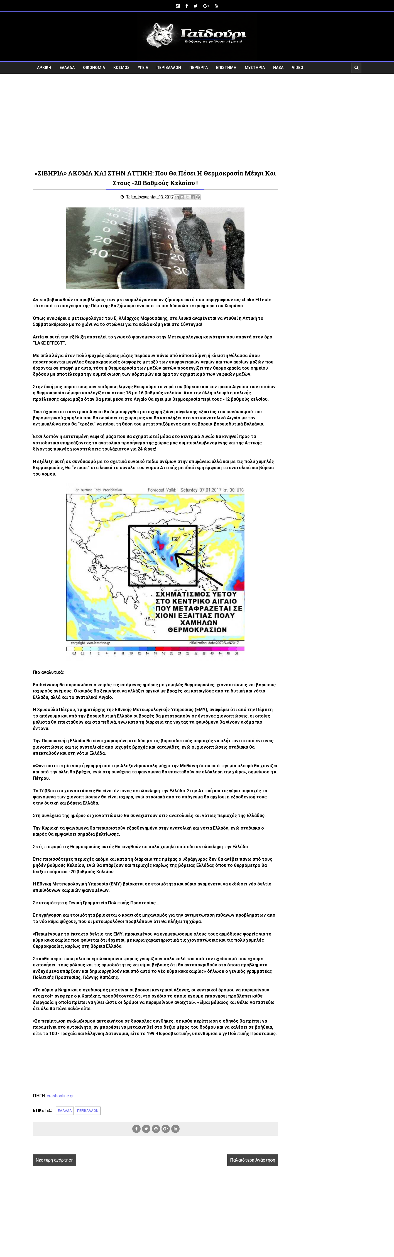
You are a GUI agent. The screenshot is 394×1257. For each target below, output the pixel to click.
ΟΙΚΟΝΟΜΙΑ (94, 65)
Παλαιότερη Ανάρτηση (227, 1196)
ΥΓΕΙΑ (143, 65)
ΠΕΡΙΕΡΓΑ (198, 65)
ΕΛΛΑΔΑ (67, 65)
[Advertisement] (197, 119)
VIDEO (297, 65)
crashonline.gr (60, 1131)
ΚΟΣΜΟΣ (121, 65)
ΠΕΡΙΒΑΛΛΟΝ (168, 65)
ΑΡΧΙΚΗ (44, 65)
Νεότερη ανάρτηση (55, 1196)
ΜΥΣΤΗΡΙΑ (255, 65)
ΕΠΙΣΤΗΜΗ (226, 65)
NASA (278, 65)
